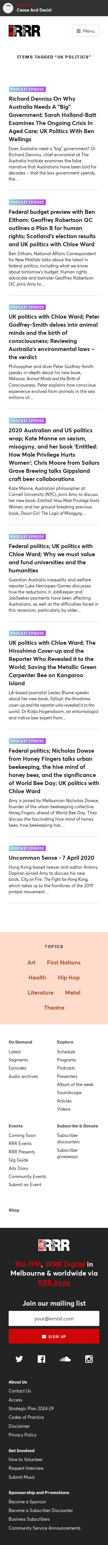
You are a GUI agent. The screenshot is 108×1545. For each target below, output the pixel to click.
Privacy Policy (23, 1435)
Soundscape (69, 1092)
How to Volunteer (26, 1459)
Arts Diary (18, 1168)
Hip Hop (69, 977)
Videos (64, 1109)
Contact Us (20, 1391)
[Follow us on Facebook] (41, 1359)
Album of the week (75, 1084)
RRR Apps (54, 1282)
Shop (14, 1210)
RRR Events (20, 1143)
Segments (18, 1060)
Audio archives (23, 1076)
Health (37, 977)
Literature (41, 992)
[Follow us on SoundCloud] (65, 1359)
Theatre (54, 1007)
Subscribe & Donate (77, 1126)
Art (31, 962)
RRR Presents (22, 1152)
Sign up (54, 1336)
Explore (65, 1042)
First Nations (64, 962)
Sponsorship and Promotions (39, 1492)
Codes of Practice (26, 1417)
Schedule (66, 1052)
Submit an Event (25, 1184)
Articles (64, 1101)
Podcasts (66, 1068)
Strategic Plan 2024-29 (31, 1408)
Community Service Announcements (45, 1528)
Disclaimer (19, 1426)
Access (15, 1400)
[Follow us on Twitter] (19, 1360)
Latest (15, 1052)
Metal (72, 992)
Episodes (17, 1068)
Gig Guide (18, 1160)
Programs (66, 1060)
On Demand (20, 1042)
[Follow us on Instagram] (89, 1359)
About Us (18, 1382)
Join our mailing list (54, 1303)
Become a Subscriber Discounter (41, 1510)
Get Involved (22, 1450)
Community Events (27, 1176)
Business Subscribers (29, 1519)
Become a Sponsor (27, 1501)
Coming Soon (22, 1135)
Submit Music (22, 1477)
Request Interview (26, 1468)
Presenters (67, 1076)
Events (16, 1126)
